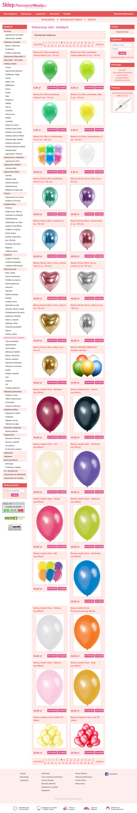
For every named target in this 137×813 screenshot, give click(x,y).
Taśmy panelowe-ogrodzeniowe (12, 343)
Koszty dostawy (122, 75)
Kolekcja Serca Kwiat (13, 132)
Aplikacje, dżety (11, 323)
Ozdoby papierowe (12, 388)
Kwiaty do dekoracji (12, 406)
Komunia (7, 31)
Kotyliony (8, 208)
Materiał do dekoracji (13, 363)
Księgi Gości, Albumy (13, 212)
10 (67, 43)
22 (59, 46)
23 (63, 46)
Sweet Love (9, 82)
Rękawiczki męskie (12, 413)
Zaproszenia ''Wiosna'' (14, 154)
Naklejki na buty (11, 420)
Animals (8, 175)
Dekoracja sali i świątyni (14, 338)
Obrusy (8, 331)
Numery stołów (11, 334)
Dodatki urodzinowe (13, 53)
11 (71, 43)
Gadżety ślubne (11, 251)
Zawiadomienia (11, 186)
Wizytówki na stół (12, 305)
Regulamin (45, 790)
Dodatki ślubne (10, 204)
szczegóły (62, 87)
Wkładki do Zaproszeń (14, 190)
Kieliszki (8, 298)
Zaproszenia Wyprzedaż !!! (14, 56)
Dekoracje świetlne (12, 352)
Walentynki (8, 453)
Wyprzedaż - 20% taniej (13, 60)
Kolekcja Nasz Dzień (13, 129)
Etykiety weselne (11, 294)
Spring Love (10, 114)
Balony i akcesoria (12, 356)
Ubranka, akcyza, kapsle (14, 309)
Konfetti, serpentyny (13, 237)
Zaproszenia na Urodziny (14, 478)
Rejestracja (24, 777)
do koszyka (52, 87)
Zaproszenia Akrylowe (13, 71)
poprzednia (38, 44)
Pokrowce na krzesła (13, 366)
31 (92, 46)
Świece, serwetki (11, 320)
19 (48, 46)
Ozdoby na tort (11, 302)
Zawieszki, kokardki (12, 316)
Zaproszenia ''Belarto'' (12, 165)
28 (81, 46)
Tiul (6, 384)
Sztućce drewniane (12, 276)
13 (78, 43)
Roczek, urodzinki (12, 442)
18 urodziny (9, 446)
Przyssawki (9, 402)
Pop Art (8, 107)
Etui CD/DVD (10, 240)
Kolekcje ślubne (10, 64)
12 (75, 43)
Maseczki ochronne (12, 438)
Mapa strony (80, 784)
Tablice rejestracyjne (13, 399)
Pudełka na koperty (12, 230)
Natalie (8, 118)
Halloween (8, 456)
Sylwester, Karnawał (12, 42)
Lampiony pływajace (13, 262)
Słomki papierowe (12, 284)
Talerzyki (8, 291)
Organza (8, 381)
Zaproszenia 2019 (12, 161)
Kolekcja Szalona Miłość (14, 136)
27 (78, 46)
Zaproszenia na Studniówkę (15, 474)
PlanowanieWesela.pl (83, 777)
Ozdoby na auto (11, 395)
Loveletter (9, 121)
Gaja (7, 96)
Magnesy (8, 248)
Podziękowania (11, 219)
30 (88, 46)
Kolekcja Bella (10, 168)
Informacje (122, 70)
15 (86, 43)
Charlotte (8, 111)
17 (93, 43)
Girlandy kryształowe (13, 327)
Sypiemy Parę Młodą (13, 226)
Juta (7, 377)
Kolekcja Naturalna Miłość (15, 147)
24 (67, 46)
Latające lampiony (12, 258)
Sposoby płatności (122, 78)
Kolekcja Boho (10, 150)
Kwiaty (7, 370)
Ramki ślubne (10, 233)
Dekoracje (9, 464)
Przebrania (9, 49)
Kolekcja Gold (10, 179)
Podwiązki (9, 417)
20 (52, 46)
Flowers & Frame (12, 125)
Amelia (8, 93)
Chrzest (7, 193)
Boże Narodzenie (11, 460)
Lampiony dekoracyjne (14, 266)
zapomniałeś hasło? (118, 57)
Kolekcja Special (11, 183)
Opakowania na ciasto (14, 222)
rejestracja (130, 57)
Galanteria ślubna (11, 410)
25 (70, 46)
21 (56, 46)
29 (85, 46)
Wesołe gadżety (11, 431)
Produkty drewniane (13, 244)
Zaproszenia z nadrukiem (14, 157)
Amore (7, 89)
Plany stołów (10, 273)
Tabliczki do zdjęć (12, 424)
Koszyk (23, 773)
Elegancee (9, 100)
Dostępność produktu (122, 80)
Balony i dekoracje (12, 46)
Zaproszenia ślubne (11, 172)
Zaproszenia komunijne (14, 35)
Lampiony (8, 255)
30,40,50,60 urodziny (13, 449)
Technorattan (10, 348)
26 (74, 46)
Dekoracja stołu (10, 269)
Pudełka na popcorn (13, 280)
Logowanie (24, 780)
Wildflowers (9, 85)
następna (100, 44)
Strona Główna (81, 773)
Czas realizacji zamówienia (122, 72)
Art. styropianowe (11, 471)
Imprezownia (9, 435)
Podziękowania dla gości (15, 312)
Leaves (8, 67)
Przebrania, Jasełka (13, 467)
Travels (8, 78)
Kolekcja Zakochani (12, 143)
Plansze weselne (11, 359)
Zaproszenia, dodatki (13, 38)
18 (45, 46)
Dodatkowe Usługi (12, 74)
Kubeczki (8, 287)
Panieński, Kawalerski (12, 428)
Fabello (8, 103)
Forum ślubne (80, 780)
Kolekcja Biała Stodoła (14, 139)
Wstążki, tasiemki (12, 374)
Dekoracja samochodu (12, 392)
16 (89, 43)
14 (82, 43)
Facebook (111, 774)
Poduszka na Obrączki (14, 215)
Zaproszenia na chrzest (14, 197)
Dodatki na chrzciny (13, 201)
